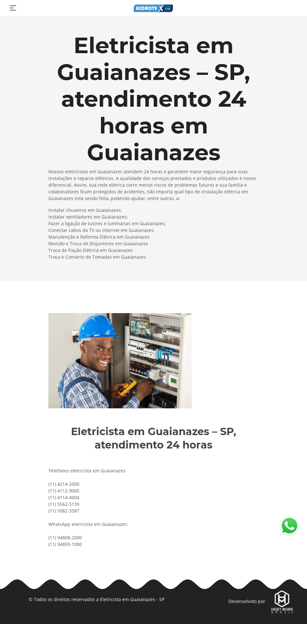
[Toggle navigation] (13, 8)
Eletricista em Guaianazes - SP (132, 599)
